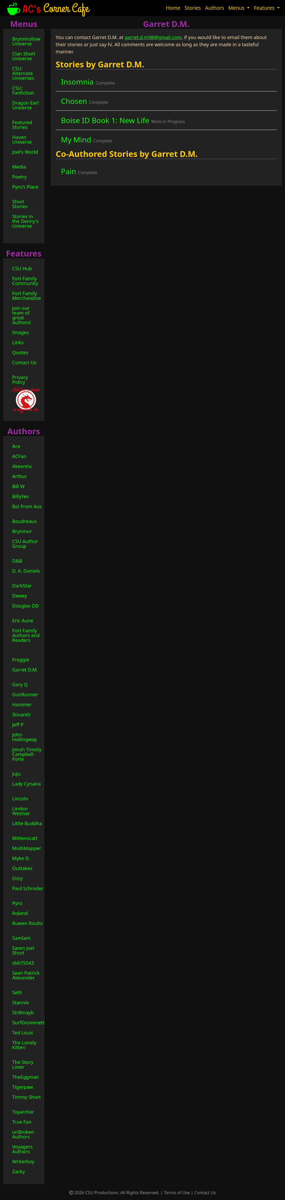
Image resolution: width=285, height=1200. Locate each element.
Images (20, 332)
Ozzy (17, 878)
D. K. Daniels (26, 571)
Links (18, 342)
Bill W (18, 486)
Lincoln (20, 798)
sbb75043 (23, 963)
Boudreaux (24, 521)
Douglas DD (25, 606)
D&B (17, 561)
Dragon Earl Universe (25, 105)
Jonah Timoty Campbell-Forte (26, 754)
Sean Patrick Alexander (26, 975)
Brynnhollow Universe (26, 41)
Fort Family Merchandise (26, 295)
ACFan (19, 456)
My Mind (86, 139)
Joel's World (25, 152)
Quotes (20, 352)
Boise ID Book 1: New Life (123, 120)
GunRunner (25, 694)
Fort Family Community (25, 280)
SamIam (21, 938)
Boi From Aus (27, 506)
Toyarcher (23, 1112)
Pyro (17, 903)
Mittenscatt (25, 838)
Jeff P (18, 724)
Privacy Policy (20, 379)
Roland (20, 913)
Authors (214, 7)
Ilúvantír (21, 714)
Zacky (18, 1171)
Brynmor (22, 531)
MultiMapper (26, 848)
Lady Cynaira (26, 784)
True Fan (21, 1122)
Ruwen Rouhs (27, 923)
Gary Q (20, 684)
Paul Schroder (27, 888)
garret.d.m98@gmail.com (153, 37)
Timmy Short (26, 1097)
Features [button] (265, 7)
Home (173, 7)
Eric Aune (22, 620)
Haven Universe (22, 139)
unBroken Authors (23, 1134)
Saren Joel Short (23, 950)
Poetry (19, 177)
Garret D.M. (25, 669)
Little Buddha (27, 823)
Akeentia (22, 466)
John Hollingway (24, 737)
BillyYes (20, 496)
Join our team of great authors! (21, 315)
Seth (17, 992)
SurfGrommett (28, 1022)
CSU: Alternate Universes (23, 73)
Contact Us (24, 362)
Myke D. (21, 858)
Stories (193, 7)
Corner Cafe (47, 8)
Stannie (20, 1002)
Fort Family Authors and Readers (26, 635)
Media (19, 167)
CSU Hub (22, 268)
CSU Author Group (25, 543)
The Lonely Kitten (24, 1044)
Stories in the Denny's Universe (25, 221)
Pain (79, 171)
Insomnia (88, 82)
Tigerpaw (22, 1087)
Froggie (20, 659)
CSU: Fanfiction (23, 90)
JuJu (16, 774)
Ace (16, 446)
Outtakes (22, 868)
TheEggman (25, 1077)
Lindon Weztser (21, 810)
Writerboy (23, 1161)
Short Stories (19, 203)
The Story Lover (22, 1064)
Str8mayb (23, 1012)
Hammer (22, 704)
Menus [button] (237, 7)
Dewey (19, 595)
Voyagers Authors (22, 1149)
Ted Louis (22, 1032)
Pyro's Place (25, 187)
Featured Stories (22, 124)
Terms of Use (177, 1193)
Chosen (84, 101)
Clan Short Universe (23, 56)
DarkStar (22, 585)
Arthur (19, 476)
